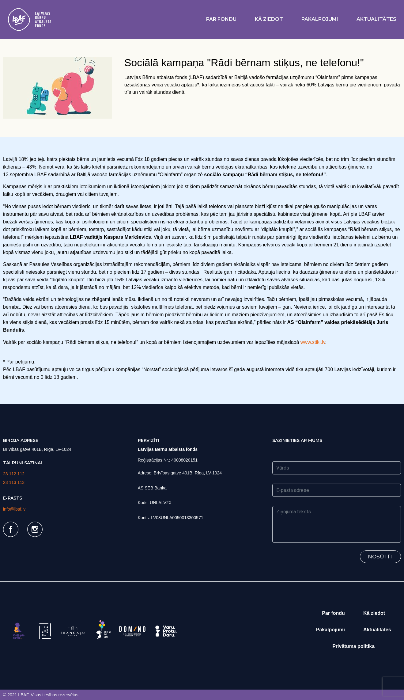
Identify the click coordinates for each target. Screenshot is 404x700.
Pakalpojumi (319, 19)
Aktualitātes (376, 19)
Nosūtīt (380, 557)
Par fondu (221, 19)
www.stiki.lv (312, 342)
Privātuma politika (353, 646)
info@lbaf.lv (14, 509)
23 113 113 (14, 482)
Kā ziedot (269, 19)
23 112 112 (14, 473)
